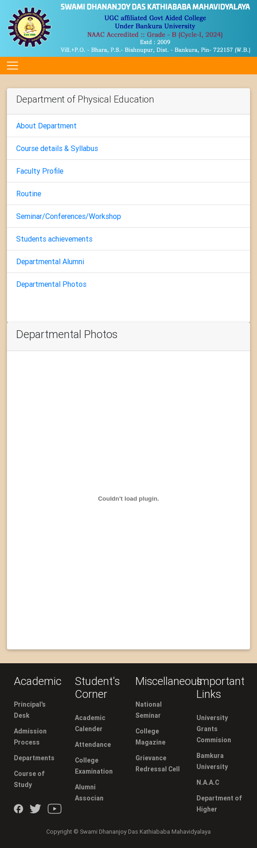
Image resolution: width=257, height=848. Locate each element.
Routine (28, 193)
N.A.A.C (207, 782)
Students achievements (54, 238)
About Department (46, 125)
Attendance (93, 744)
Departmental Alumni (50, 261)
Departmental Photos (51, 284)
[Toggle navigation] (12, 65)
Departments (34, 758)
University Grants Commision (213, 729)
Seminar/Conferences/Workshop (68, 216)
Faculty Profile (39, 171)
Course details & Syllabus (57, 148)
